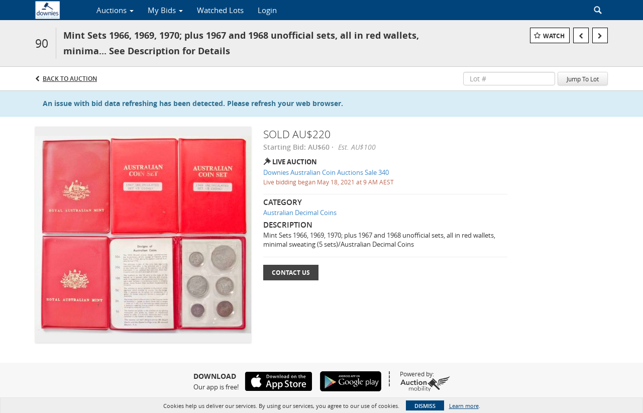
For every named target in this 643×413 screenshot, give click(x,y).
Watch (554, 36)
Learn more (464, 405)
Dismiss (425, 405)
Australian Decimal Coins (300, 212)
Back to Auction (70, 78)
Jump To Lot (583, 79)
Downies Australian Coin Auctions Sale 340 (326, 172)
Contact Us (291, 272)
